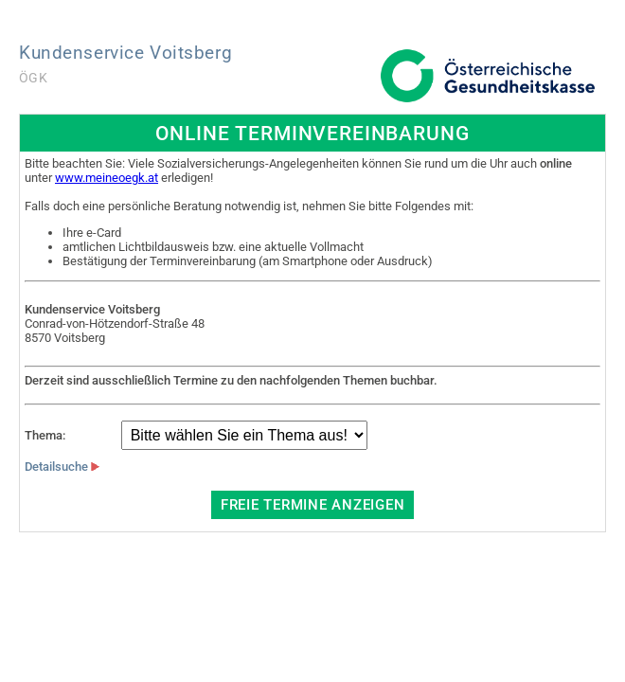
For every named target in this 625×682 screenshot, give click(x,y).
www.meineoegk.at (106, 177)
